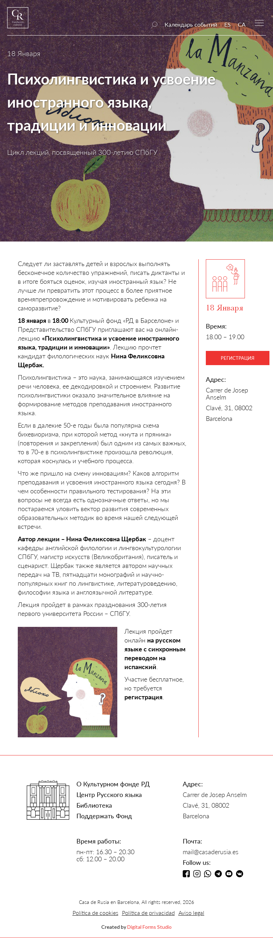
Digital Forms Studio (149, 927)
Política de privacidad (148, 912)
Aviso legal (191, 912)
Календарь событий (191, 24)
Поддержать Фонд (104, 815)
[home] (17, 21)
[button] (259, 22)
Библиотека (94, 805)
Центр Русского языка (109, 794)
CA (242, 24)
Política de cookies (95, 912)
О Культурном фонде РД (113, 783)
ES (227, 24)
